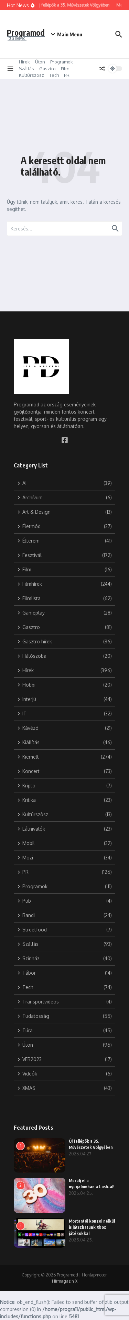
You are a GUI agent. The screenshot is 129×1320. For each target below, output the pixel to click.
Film (65, 68)
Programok (61, 61)
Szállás (26, 68)
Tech (54, 75)
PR (66, 75)
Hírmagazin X (64, 1281)
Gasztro (47, 68)
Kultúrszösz (31, 75)
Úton (40, 61)
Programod (26, 32)
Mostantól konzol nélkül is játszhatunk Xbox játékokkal (92, 1227)
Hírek (24, 61)
